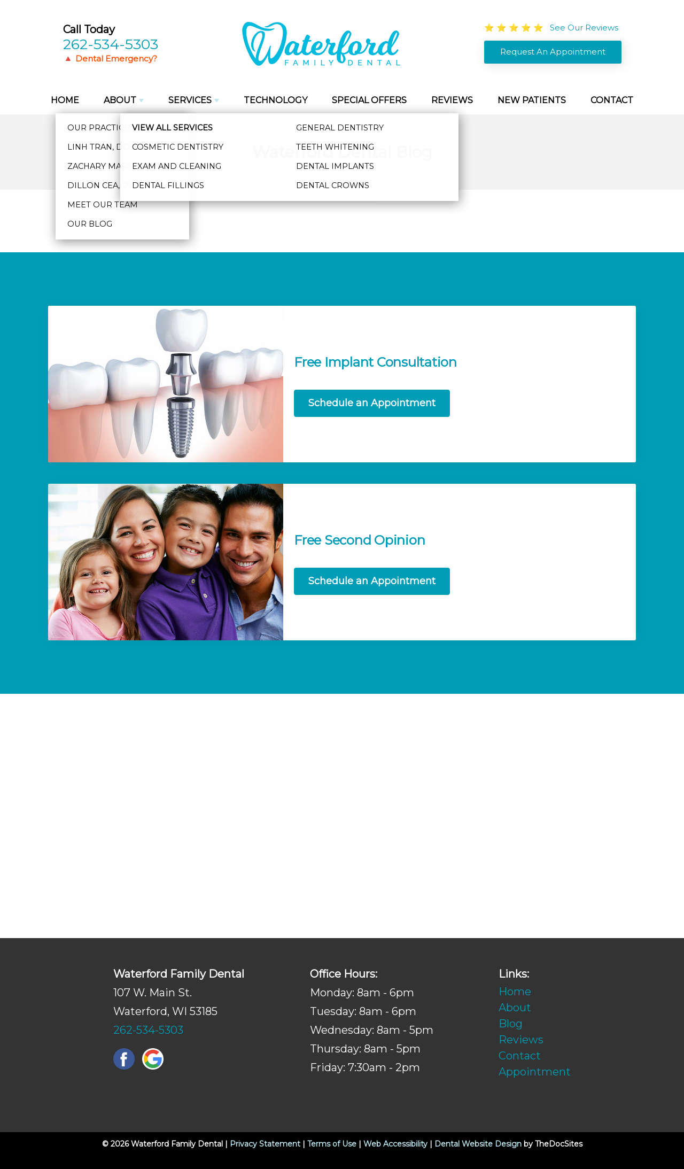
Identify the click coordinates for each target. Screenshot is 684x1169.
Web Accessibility (395, 1144)
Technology (275, 100)
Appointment (535, 1071)
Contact (611, 100)
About (120, 100)
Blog (511, 1023)
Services (190, 100)
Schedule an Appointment (372, 403)
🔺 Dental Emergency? (110, 58)
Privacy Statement (265, 1144)
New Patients (532, 100)
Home (65, 100)
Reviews (452, 100)
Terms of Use (331, 1144)
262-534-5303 (110, 44)
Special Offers (369, 100)
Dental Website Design (478, 1144)
